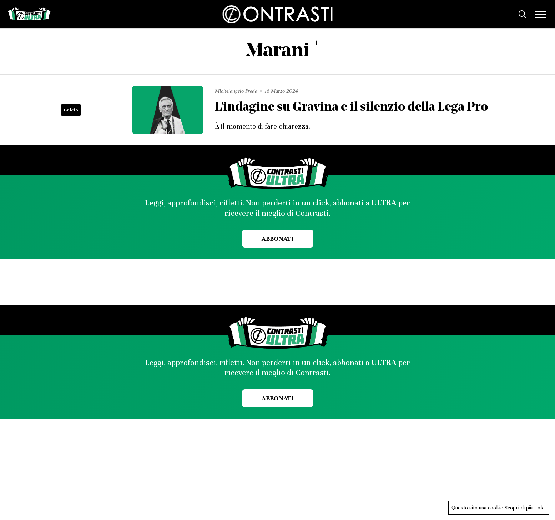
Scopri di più (519, 507)
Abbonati (277, 238)
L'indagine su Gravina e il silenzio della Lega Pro (351, 107)
